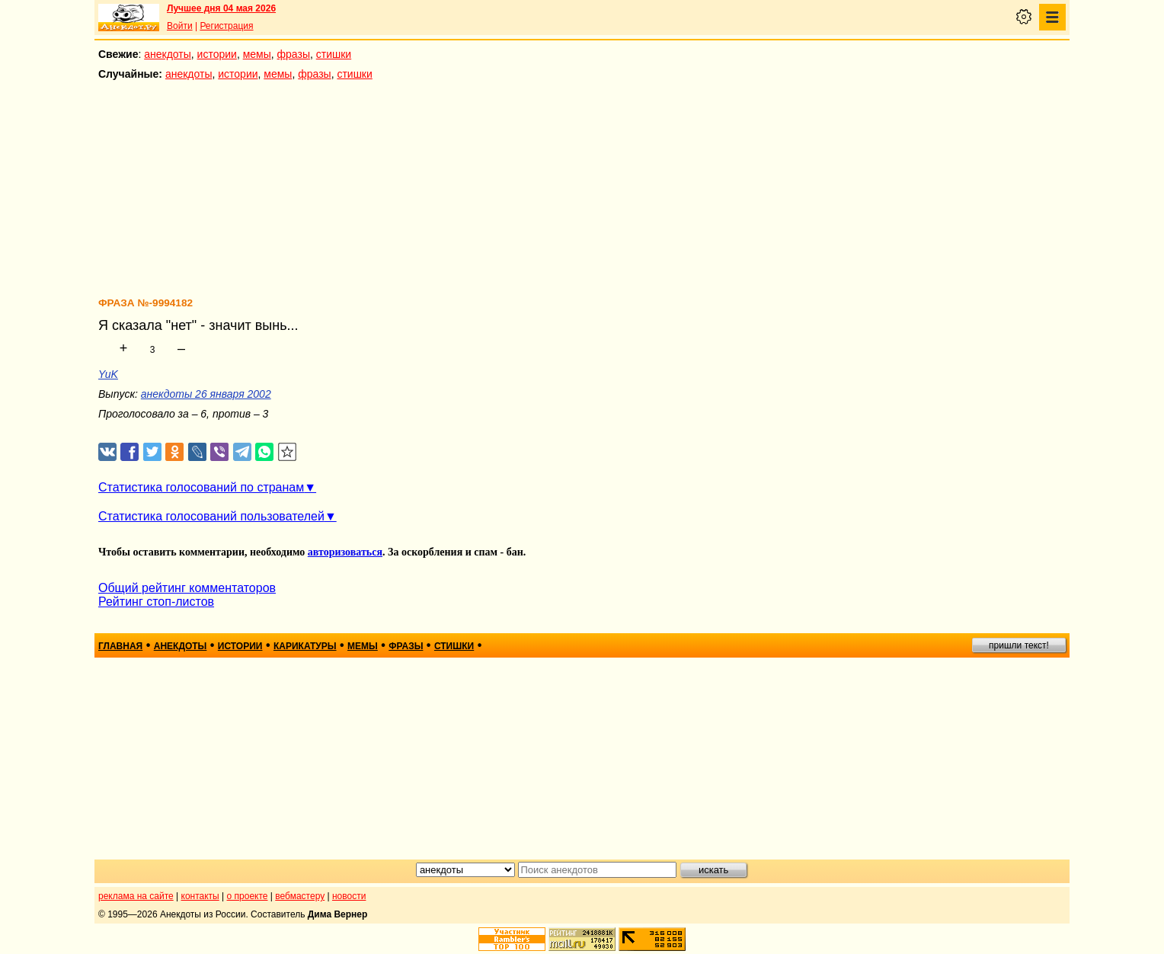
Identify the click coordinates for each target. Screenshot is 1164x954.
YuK (108, 374)
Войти (180, 26)
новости (349, 896)
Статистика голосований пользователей (211, 516)
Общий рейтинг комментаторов (187, 587)
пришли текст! (1019, 645)
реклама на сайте (136, 896)
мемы (257, 54)
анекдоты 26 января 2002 (206, 394)
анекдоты (167, 54)
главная (120, 646)
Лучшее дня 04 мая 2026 (221, 8)
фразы (293, 54)
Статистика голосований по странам (201, 487)
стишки (333, 54)
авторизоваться (345, 552)
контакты (200, 896)
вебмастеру (300, 896)
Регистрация (226, 26)
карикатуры (305, 646)
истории (217, 54)
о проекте (247, 896)
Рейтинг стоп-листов (156, 601)
